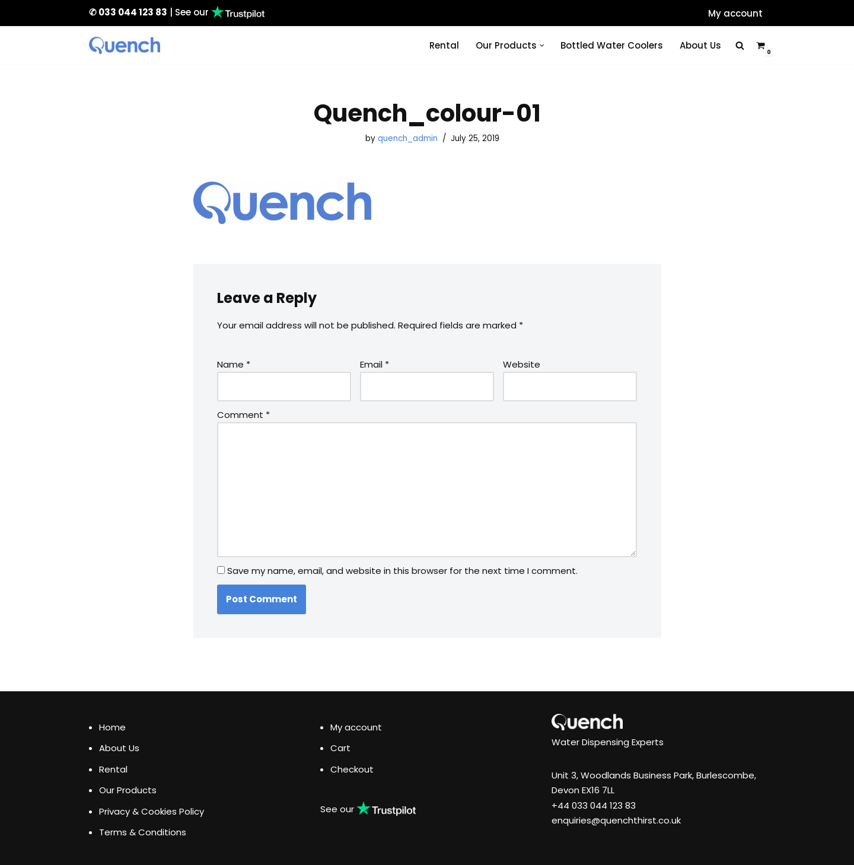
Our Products (128, 790)
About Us (700, 45)
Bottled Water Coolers (611, 45)
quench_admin (408, 138)
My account (735, 13)
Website (521, 364)
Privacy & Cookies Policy (151, 811)
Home (112, 727)
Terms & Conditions (142, 832)
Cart (340, 748)
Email (374, 364)
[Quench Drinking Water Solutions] (124, 45)
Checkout (352, 769)
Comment (243, 414)
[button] (542, 45)
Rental (444, 45)
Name (233, 364)
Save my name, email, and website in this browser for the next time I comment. (402, 570)
